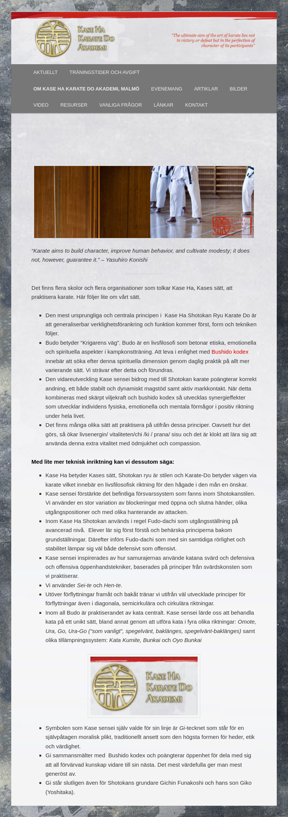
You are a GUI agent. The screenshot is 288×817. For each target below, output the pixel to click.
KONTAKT (196, 105)
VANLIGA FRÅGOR (120, 105)
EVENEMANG (166, 89)
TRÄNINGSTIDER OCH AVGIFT (104, 72)
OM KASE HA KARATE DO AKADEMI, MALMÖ (86, 89)
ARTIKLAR (206, 89)
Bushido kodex (230, 351)
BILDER (239, 89)
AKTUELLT (45, 72)
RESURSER (73, 105)
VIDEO (40, 105)
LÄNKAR (163, 105)
